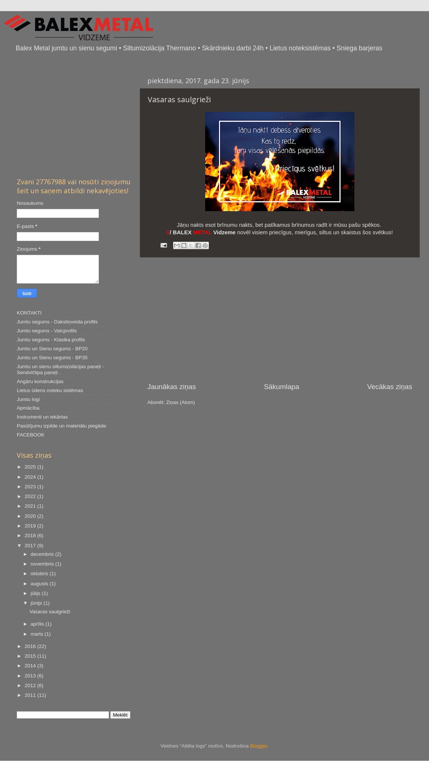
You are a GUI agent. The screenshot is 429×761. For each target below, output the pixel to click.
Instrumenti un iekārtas (42, 417)
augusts (40, 583)
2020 (31, 516)
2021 (31, 506)
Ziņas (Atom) (180, 402)
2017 (31, 545)
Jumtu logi (28, 399)
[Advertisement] (279, 319)
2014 (31, 665)
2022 (31, 496)
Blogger (258, 746)
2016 (31, 646)
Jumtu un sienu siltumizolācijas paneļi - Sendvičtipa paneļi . (60, 369)
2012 (31, 685)
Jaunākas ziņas (171, 387)
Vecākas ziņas (389, 387)
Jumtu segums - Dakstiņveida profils (57, 322)
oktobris (40, 573)
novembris (43, 564)
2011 (31, 695)
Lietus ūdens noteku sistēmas (50, 390)
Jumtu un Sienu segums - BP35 (52, 357)
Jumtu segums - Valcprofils (47, 330)
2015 (31, 656)
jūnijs (37, 603)
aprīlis (38, 624)
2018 (31, 535)
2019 (31, 526)
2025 (31, 467)
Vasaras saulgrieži (179, 99)
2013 (31, 676)
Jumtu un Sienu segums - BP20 (52, 348)
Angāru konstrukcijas (40, 381)
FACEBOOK (30, 435)
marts (38, 634)
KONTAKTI (29, 313)
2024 (31, 477)
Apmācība (28, 408)
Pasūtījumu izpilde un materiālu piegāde (61, 426)
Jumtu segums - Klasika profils (51, 339)
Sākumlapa (281, 387)
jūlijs (36, 593)
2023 (31, 486)
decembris (43, 554)
